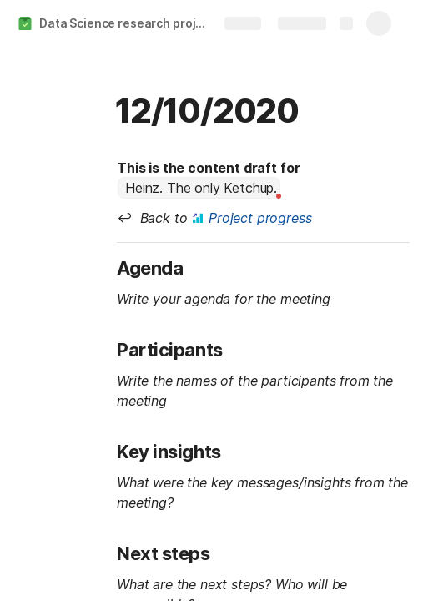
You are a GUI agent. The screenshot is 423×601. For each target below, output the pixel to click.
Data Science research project (126, 23)
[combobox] (199, 188)
